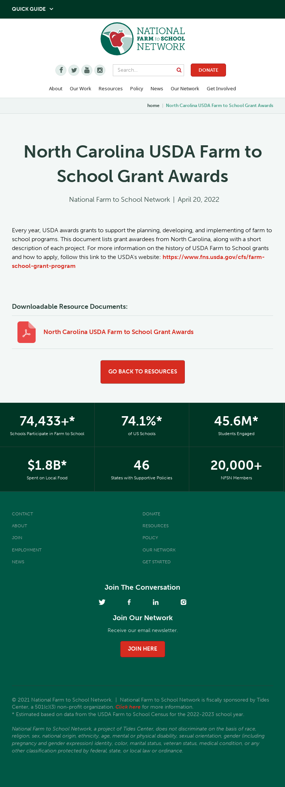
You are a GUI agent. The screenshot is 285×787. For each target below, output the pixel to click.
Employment (27, 550)
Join (17, 537)
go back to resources (142, 371)
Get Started (156, 561)
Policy (150, 537)
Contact (22, 513)
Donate (208, 70)
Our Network (185, 88)
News (18, 561)
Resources (111, 88)
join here (142, 648)
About (19, 525)
